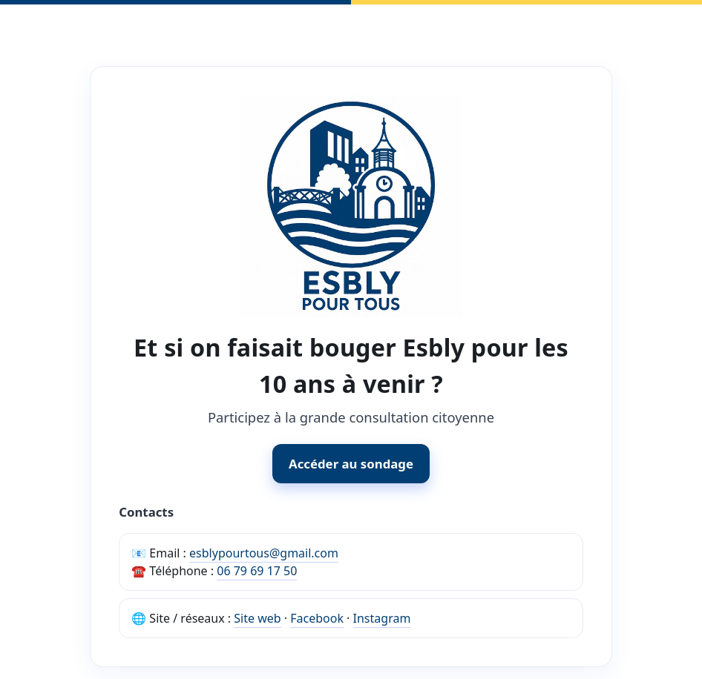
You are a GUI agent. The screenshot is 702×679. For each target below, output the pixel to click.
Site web (257, 618)
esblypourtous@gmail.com (263, 553)
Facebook (317, 618)
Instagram (382, 618)
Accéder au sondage (351, 463)
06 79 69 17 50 (257, 571)
